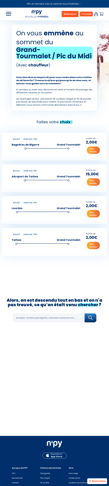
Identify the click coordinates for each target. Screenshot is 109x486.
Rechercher (90, 318)
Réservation (97, 481)
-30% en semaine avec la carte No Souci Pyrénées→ (53, 3)
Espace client (96, 14)
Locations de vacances (78, 483)
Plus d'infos (93, 150)
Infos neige (86, 14)
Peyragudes (45, 473)
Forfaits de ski (74, 478)
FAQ (13, 473)
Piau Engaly (45, 478)
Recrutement (17, 478)
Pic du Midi (44, 483)
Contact (15, 483)
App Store (56, 456)
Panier (101, 14)
